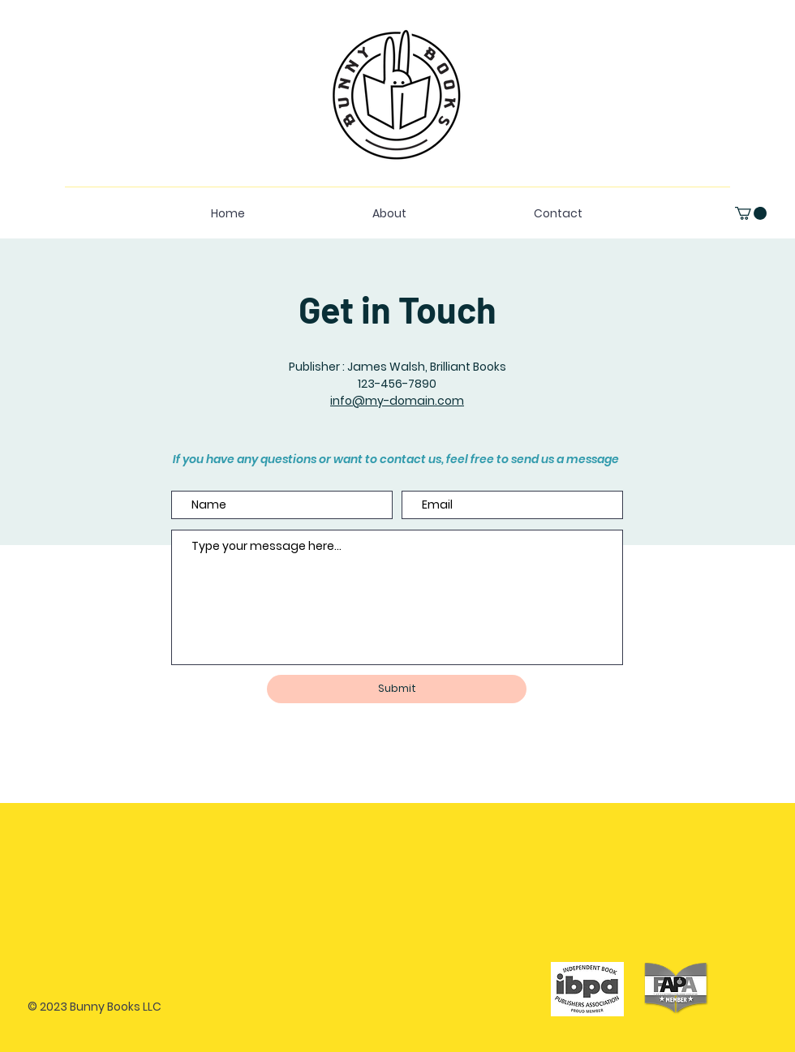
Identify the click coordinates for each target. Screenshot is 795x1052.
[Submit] (396, 689)
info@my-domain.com (397, 401)
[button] (751, 213)
